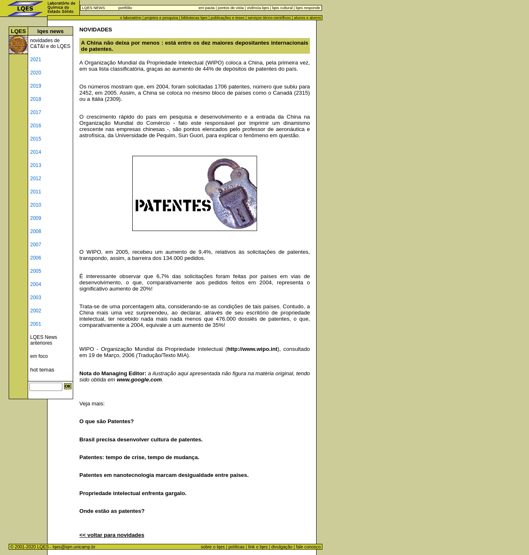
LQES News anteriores (43, 340)
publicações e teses (228, 18)
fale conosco (309, 546)
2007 (35, 245)
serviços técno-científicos (269, 18)
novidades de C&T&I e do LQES (50, 43)
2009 (35, 218)
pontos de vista (231, 8)
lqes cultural (282, 8)
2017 (35, 112)
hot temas (42, 370)
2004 (35, 284)
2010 (35, 205)
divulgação (282, 546)
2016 (35, 126)
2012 (35, 178)
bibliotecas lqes (194, 18)
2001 (35, 324)
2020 (35, 73)
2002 (35, 311)
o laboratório (130, 18)
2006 (35, 258)
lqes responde (307, 8)
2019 (35, 86)
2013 (35, 165)
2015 (35, 139)
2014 (35, 152)
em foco (39, 356)
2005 (35, 271)
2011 (35, 192)
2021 (35, 59)
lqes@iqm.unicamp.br (74, 546)
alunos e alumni (307, 18)
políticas (237, 546)
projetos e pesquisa (161, 18)
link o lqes (257, 546)
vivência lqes (258, 8)
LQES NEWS (93, 8)
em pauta (207, 8)
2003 (35, 297)
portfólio (125, 8)
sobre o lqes (213, 546)
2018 (35, 99)
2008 (35, 231)
